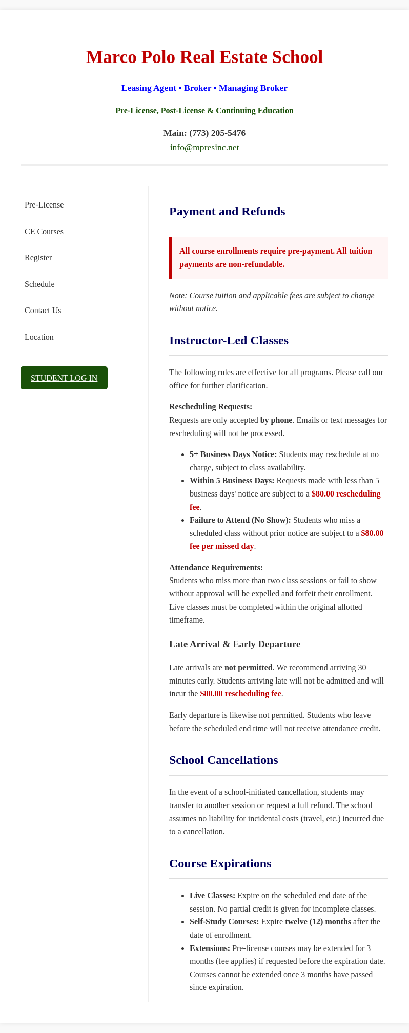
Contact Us (43, 310)
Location (39, 337)
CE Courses (44, 231)
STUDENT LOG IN (64, 378)
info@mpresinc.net (204, 147)
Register (38, 257)
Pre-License (44, 204)
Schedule (40, 284)
